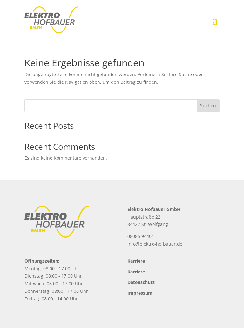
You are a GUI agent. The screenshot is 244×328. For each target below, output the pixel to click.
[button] (14, 314)
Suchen (208, 105)
